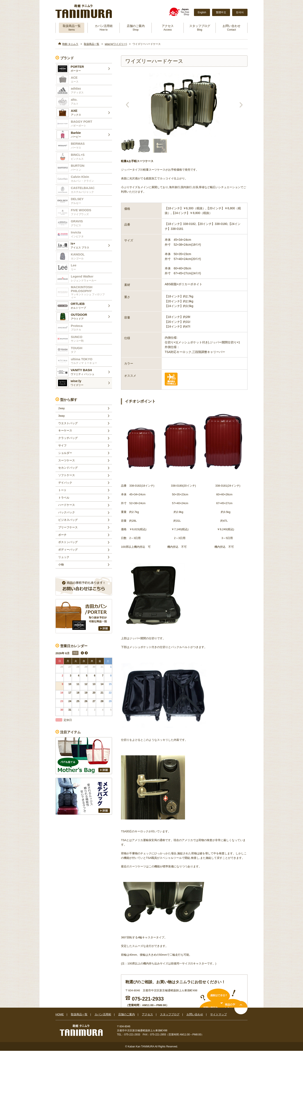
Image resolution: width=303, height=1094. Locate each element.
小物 (61, 564)
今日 (75, 653)
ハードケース (66, 504)
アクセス (168, 27)
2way (61, 408)
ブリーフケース (68, 527)
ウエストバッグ (68, 423)
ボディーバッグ (68, 549)
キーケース (65, 430)
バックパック (66, 512)
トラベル (63, 497)
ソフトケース (66, 475)
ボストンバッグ (68, 542)
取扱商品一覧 (72, 27)
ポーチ (62, 534)
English (202, 12)
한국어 (240, 12)
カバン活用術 (104, 27)
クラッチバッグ (68, 438)
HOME (59, 1014)
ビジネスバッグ (68, 519)
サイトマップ (218, 1014)
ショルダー (65, 453)
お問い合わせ (231, 27)
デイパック (65, 482)
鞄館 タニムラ (70, 44)
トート (62, 490)
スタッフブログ (199, 27)
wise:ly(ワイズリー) (116, 44)
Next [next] (241, 105)
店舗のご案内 (136, 27)
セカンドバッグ (68, 467)
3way (61, 415)
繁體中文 (221, 12)
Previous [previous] (127, 105)
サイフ (62, 445)
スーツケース (66, 460)
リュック (63, 557)
